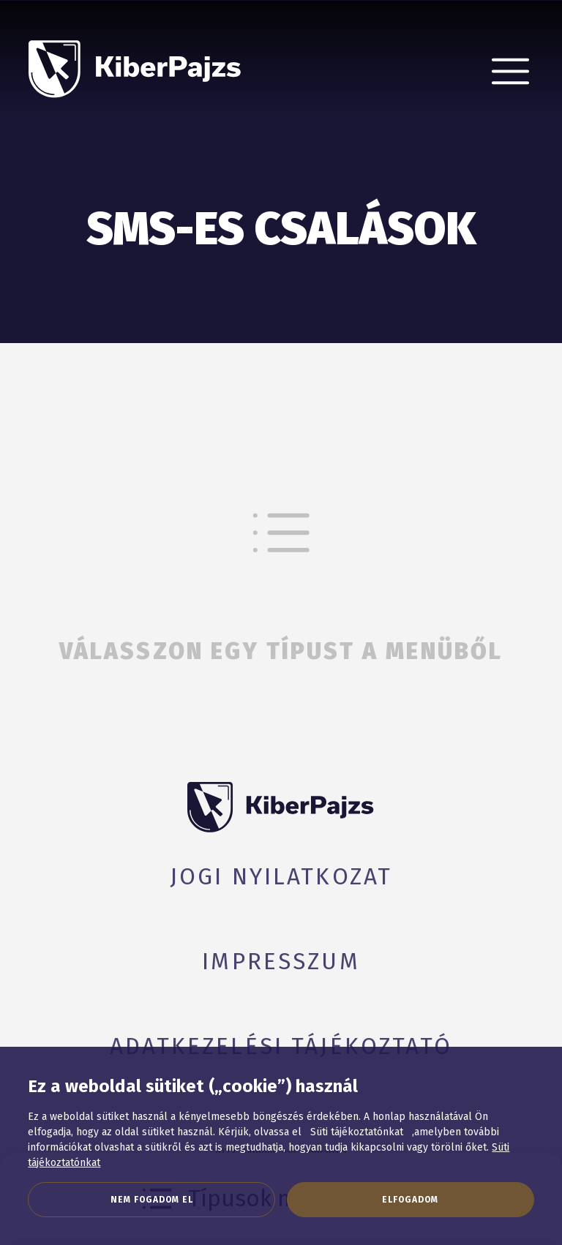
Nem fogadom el (151, 1200)
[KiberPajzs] (135, 57)
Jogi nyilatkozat (281, 876)
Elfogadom (410, 1200)
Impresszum (281, 961)
